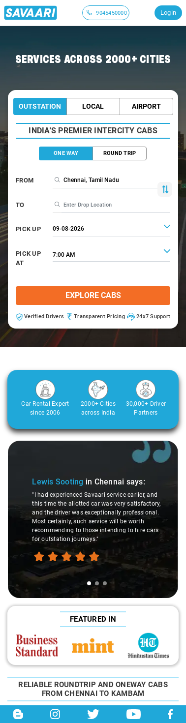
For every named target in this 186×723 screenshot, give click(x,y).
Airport (146, 106)
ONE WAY (66, 153)
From (24, 180)
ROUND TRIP (119, 153)
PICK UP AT (28, 258)
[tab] (89, 583)
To (20, 205)
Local (93, 106)
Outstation (40, 106)
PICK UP (28, 229)
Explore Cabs (93, 295)
